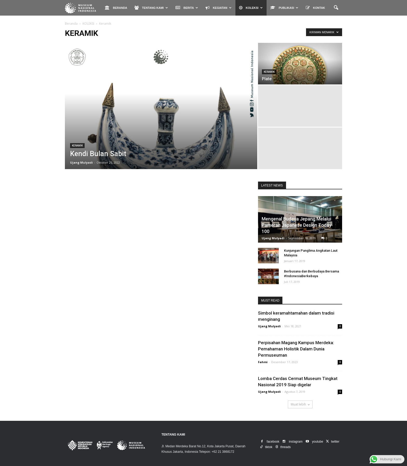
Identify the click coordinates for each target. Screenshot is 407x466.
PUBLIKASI (284, 8)
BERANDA (116, 8)
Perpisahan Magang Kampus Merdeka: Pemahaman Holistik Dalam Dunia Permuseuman (296, 349)
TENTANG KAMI (151, 8)
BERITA (186, 8)
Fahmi (263, 362)
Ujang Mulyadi (81, 162)
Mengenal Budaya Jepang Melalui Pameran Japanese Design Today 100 (296, 225)
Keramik (77, 145)
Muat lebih (300, 404)
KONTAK (315, 8)
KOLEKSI (251, 8)
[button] (336, 8)
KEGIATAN (219, 8)
